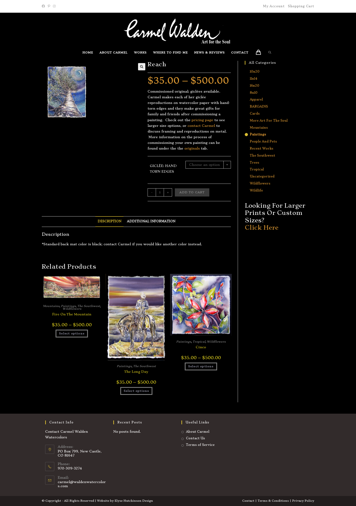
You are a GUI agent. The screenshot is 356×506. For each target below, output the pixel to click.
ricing (199, 120)
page (208, 120)
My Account (273, 6)
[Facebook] (44, 6)
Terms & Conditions (273, 500)
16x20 (254, 85)
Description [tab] (109, 221)
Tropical (199, 341)
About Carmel (197, 431)
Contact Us (195, 438)
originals (191, 148)
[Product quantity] (160, 192)
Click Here (261, 227)
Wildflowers (71, 308)
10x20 (255, 71)
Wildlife (256, 190)
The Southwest (88, 306)
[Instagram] (54, 6)
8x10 (253, 92)
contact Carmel (201, 126)
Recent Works (261, 148)
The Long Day (136, 372)
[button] (141, 66)
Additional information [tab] (151, 221)
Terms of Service (200, 445)
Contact (248, 500)
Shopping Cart (301, 6)
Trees (254, 162)
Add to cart (192, 192)
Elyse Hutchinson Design (134, 500)
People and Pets (263, 141)
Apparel (256, 99)
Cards (255, 113)
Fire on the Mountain (71, 314)
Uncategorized (262, 176)
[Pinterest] (49, 6)
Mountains (51, 306)
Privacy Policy (303, 500)
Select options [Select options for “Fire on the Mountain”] (71, 333)
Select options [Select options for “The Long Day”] (136, 391)
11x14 (253, 78)
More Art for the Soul (269, 120)
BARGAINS (259, 106)
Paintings (68, 306)
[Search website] (271, 52)
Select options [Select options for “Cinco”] (201, 366)
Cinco (201, 347)
